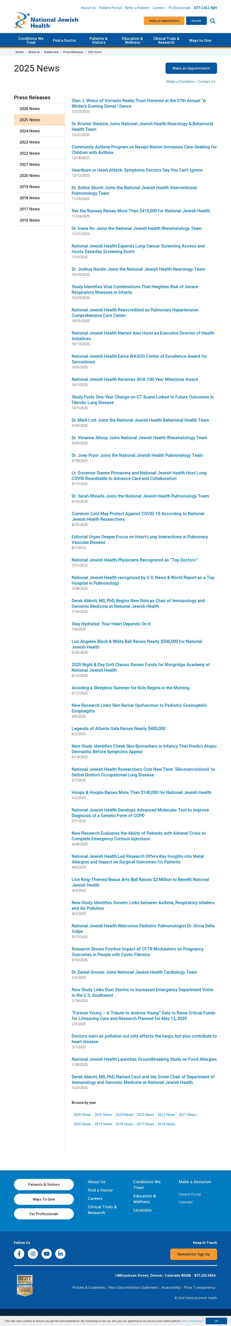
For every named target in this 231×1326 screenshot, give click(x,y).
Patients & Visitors (99, 40)
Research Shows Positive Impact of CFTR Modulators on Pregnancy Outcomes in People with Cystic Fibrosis (138, 951)
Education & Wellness (132, 40)
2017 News (145, 1124)
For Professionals (44, 1213)
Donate (196, 21)
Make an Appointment (164, 21)
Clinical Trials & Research (166, 40)
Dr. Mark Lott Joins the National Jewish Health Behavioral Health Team (140, 420)
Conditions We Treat (31, 40)
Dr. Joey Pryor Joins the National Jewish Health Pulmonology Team (137, 455)
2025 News (103, 1114)
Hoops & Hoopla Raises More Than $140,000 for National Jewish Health (141, 792)
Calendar (186, 1202)
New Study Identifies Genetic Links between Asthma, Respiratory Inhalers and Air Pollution (143, 905)
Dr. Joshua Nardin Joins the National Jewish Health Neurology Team (138, 269)
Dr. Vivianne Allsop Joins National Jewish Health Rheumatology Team (139, 437)
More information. (193, 1321)
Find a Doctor (64, 40)
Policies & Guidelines (88, 1287)
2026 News (82, 1114)
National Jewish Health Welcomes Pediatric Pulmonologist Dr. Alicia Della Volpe (143, 928)
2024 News (124, 1114)
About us (34, 52)
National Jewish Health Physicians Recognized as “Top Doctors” (135, 560)
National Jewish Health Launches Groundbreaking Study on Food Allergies (144, 1059)
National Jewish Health (201, 1298)
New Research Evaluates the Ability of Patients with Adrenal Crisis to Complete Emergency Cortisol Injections (139, 836)
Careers (159, 7)
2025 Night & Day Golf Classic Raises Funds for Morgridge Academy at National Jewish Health (141, 667)
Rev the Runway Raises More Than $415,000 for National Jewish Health (141, 210)
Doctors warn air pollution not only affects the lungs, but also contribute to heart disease (144, 1038)
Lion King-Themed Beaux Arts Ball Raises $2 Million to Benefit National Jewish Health (140, 882)
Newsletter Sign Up (193, 1254)
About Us (88, 7)
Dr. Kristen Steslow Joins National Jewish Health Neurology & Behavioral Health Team (142, 126)
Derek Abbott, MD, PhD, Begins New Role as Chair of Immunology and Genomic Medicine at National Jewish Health (138, 603)
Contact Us (206, 81)
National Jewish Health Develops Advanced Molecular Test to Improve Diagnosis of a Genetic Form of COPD (140, 812)
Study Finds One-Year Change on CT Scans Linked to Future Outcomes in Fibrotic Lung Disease (143, 399)
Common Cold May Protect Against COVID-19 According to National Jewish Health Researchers (138, 516)
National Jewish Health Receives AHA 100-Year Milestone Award (135, 379)
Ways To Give (44, 1199)
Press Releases (73, 52)
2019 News (103, 1124)
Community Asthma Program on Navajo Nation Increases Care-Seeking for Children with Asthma (144, 149)
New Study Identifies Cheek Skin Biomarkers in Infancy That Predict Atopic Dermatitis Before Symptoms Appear (144, 749)
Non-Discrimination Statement (133, 1287)
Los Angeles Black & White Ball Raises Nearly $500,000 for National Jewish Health (137, 644)
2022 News (166, 1114)
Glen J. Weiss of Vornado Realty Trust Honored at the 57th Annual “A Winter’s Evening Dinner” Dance (139, 103)
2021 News (187, 1114)
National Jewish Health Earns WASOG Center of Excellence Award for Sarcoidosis (139, 359)
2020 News (82, 1124)
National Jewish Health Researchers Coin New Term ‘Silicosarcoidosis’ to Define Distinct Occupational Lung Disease (143, 772)
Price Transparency (199, 1287)
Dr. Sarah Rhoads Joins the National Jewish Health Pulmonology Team (140, 496)
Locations (142, 1210)
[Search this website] (212, 21)
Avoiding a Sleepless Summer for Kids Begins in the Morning (131, 687)
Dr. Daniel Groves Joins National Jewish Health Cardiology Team (134, 972)
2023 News (145, 1114)
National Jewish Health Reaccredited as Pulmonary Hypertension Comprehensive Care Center (135, 312)
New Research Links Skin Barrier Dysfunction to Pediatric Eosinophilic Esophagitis (139, 708)
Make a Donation (180, 81)
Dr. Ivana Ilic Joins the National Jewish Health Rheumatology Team (137, 228)
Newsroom (51, 52)
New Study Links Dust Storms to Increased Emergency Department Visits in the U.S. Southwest (142, 992)
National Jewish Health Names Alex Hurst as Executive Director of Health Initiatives (143, 335)
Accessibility (171, 1287)
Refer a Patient (137, 7)
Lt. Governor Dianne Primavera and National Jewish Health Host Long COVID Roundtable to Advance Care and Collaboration (139, 475)
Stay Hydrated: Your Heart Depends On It (111, 623)
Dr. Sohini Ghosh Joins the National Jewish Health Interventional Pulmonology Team (134, 190)
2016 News (166, 1124)
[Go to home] (46, 21)
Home (20, 52)
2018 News (124, 1124)
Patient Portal (110, 7)
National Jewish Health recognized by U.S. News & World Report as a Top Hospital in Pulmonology (143, 580)
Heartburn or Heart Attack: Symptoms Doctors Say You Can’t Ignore (137, 170)
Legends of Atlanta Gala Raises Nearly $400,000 (118, 728)
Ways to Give (200, 40)
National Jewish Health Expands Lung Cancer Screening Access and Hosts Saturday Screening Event (138, 248)
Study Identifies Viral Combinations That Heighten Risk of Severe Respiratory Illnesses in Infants (135, 289)
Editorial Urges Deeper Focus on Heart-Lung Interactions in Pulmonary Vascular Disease (140, 539)
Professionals (180, 7)
